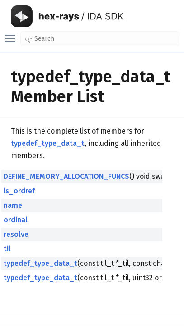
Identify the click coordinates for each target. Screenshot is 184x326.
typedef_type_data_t (48, 143)
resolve (16, 234)
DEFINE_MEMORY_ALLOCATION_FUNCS (66, 176)
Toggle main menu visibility (12, 34)
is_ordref (19, 191)
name (13, 205)
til (7, 248)
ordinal (16, 220)
